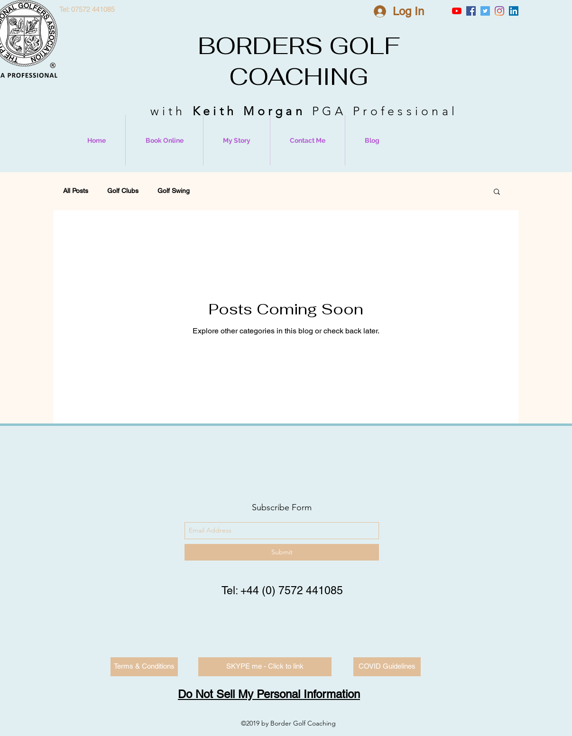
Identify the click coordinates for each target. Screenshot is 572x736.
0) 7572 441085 (304, 590)
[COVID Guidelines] (387, 666)
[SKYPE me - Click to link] (265, 666)
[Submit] (282, 552)
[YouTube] (456, 11)
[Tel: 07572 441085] (86, 9)
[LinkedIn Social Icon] (513, 11)
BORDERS (260, 45)
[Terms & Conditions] (144, 666)
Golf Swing (173, 190)
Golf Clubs (122, 190)
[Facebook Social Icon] (471, 11)
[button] (496, 192)
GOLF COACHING (314, 61)
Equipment (225, 190)
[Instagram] (499, 11)
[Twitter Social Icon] (485, 11)
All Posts (75, 190)
